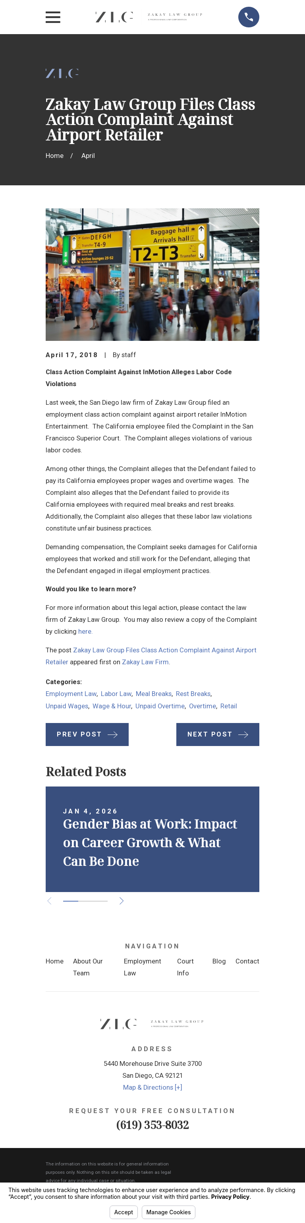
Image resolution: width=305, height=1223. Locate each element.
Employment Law (71, 694)
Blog (219, 961)
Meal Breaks (154, 694)
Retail (228, 706)
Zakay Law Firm (145, 662)
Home (55, 961)
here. (85, 631)
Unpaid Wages (67, 706)
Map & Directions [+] (152, 1087)
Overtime (202, 706)
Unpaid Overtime (160, 706)
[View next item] (121, 900)
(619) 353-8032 (152, 1124)
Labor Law (116, 694)
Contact (247, 961)
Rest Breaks (193, 694)
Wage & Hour (112, 706)
